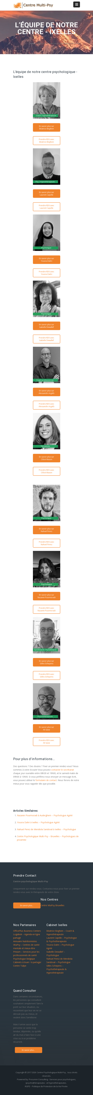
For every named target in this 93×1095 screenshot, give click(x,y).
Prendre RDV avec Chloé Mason (46, 471)
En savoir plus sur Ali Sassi (46, 728)
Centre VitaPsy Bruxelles (52, 905)
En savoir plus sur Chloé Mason (46, 458)
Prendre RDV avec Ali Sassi (46, 741)
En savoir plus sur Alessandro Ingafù (46, 392)
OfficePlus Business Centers (27, 930)
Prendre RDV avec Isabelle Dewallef (46, 339)
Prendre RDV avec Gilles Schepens (46, 675)
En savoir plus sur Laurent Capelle (46, 193)
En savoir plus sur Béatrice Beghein (46, 127)
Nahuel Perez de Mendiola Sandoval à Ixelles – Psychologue (46, 829)
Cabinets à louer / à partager (27, 962)
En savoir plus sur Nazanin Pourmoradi (47, 596)
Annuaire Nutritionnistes (25, 941)
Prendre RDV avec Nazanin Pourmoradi (47, 609)
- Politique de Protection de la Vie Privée (49, 1086)
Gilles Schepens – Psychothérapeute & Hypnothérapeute (56, 969)
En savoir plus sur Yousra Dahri (46, 259)
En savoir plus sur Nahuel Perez (46, 530)
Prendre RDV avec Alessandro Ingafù (46, 405)
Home (33, 43)
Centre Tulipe (19, 965)
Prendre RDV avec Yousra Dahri (46, 272)
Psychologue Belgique (24, 958)
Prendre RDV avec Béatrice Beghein (46, 140)
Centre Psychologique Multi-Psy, (51, 1072)
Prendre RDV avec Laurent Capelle (46, 206)
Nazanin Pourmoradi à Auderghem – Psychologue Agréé (45, 815)
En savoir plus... (26, 905)
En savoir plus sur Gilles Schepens (46, 662)
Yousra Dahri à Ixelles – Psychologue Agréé (38, 822)
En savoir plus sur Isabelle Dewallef (46, 325)
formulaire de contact (46, 780)
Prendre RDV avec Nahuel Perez (46, 543)
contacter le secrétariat (62, 769)
